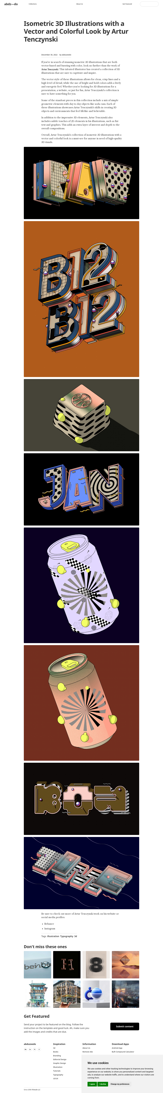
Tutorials (56, 1071)
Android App (117, 1048)
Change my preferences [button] (120, 1084)
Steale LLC (36, 1090)
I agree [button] (92, 1084)
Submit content (125, 1026)
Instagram (49, 928)
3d (75, 936)
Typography (66, 936)
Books (55, 1052)
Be (25, 1049)
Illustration (57, 1067)
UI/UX (55, 1078)
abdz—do (11, 4)
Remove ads (88, 1052)
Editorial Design (59, 1059)
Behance (49, 924)
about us (86, 1048)
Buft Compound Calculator (123, 1052)
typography (58, 1075)
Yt (34, 1049)
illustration (53, 936)
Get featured (127, 4)
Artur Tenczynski (49, 69)
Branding (57, 1055)
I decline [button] (102, 1084)
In (30, 1049)
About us (79, 4)
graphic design (59, 1063)
